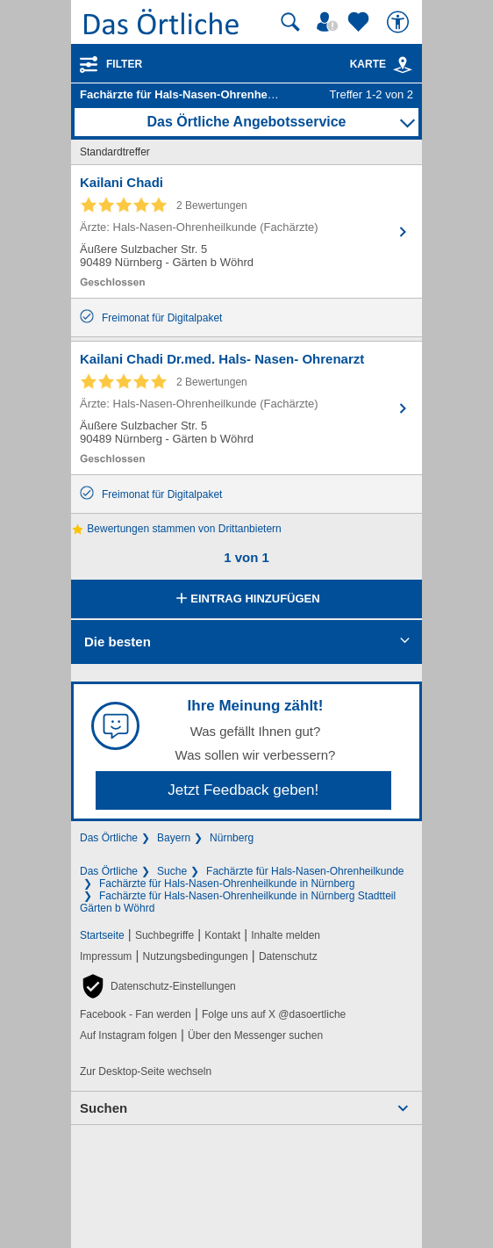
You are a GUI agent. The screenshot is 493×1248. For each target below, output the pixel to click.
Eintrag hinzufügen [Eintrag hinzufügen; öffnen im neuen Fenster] (246, 600)
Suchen (103, 1107)
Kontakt (222, 935)
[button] (158, 986)
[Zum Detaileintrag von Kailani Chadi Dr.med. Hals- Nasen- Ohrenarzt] (246, 407)
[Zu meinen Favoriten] (360, 22)
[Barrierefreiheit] (400, 22)
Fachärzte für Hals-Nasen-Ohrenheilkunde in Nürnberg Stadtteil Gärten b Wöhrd (238, 902)
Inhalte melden (285, 935)
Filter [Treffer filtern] (124, 64)
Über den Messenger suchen (255, 1035)
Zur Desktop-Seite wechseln (145, 1071)
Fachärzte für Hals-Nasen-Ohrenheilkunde (305, 871)
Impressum (106, 956)
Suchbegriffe (164, 935)
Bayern (173, 838)
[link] (402, 65)
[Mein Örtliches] (330, 22)
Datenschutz (288, 956)
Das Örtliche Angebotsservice (246, 121)
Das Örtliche (109, 838)
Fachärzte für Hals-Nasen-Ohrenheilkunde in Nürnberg (226, 883)
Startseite (102, 935)
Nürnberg (232, 838)
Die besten (117, 641)
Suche (172, 871)
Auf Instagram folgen (128, 1035)
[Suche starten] (290, 22)
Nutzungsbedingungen (195, 956)
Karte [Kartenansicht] (381, 64)
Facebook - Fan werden (135, 1014)
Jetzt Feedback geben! (243, 790)
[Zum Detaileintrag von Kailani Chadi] (246, 231)
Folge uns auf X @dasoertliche (274, 1014)
